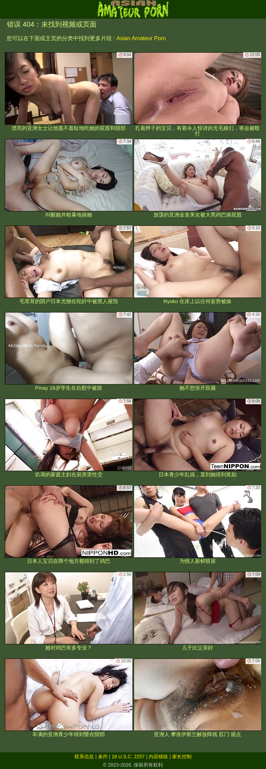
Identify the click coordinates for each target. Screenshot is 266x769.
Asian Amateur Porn (141, 38)
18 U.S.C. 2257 (128, 756)
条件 (103, 756)
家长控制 (182, 756)
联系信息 (84, 756)
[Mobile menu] (6, 9)
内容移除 (158, 756)
